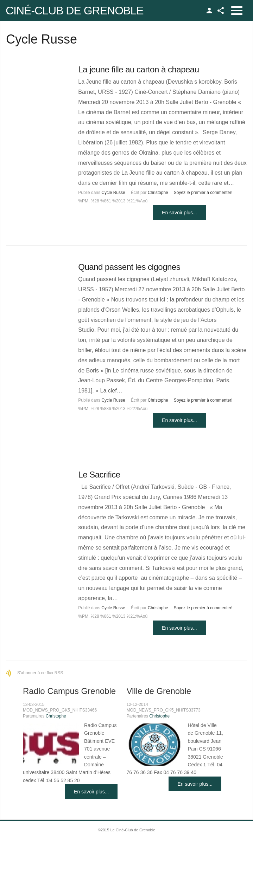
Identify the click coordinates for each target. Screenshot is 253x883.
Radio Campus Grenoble (69, 691)
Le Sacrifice (99, 474)
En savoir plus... (179, 212)
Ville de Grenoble (158, 691)
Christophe (158, 192)
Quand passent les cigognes (129, 267)
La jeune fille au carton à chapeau (138, 69)
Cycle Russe (113, 192)
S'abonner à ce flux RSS (40, 672)
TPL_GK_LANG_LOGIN (209, 10)
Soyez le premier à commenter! (203, 192)
